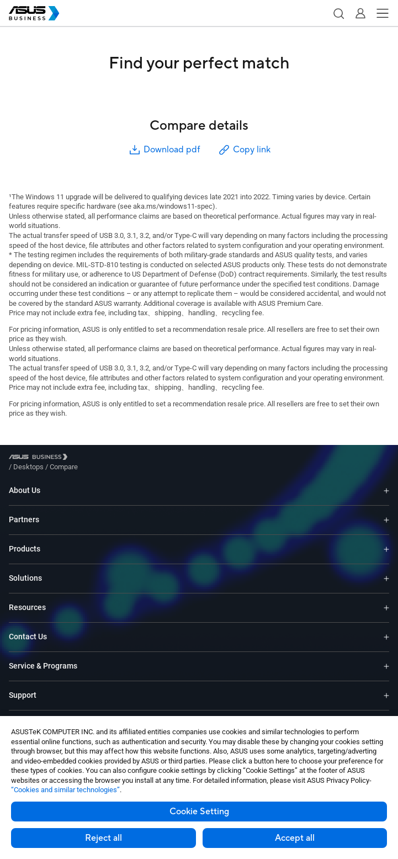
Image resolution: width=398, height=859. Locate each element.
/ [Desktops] (89, 458)
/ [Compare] (124, 458)
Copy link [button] (243, 150)
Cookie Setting (199, 811)
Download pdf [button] (164, 150)
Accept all (295, 838)
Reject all (103, 838)
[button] (338, 13)
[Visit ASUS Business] (40, 458)
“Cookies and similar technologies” (65, 790)
